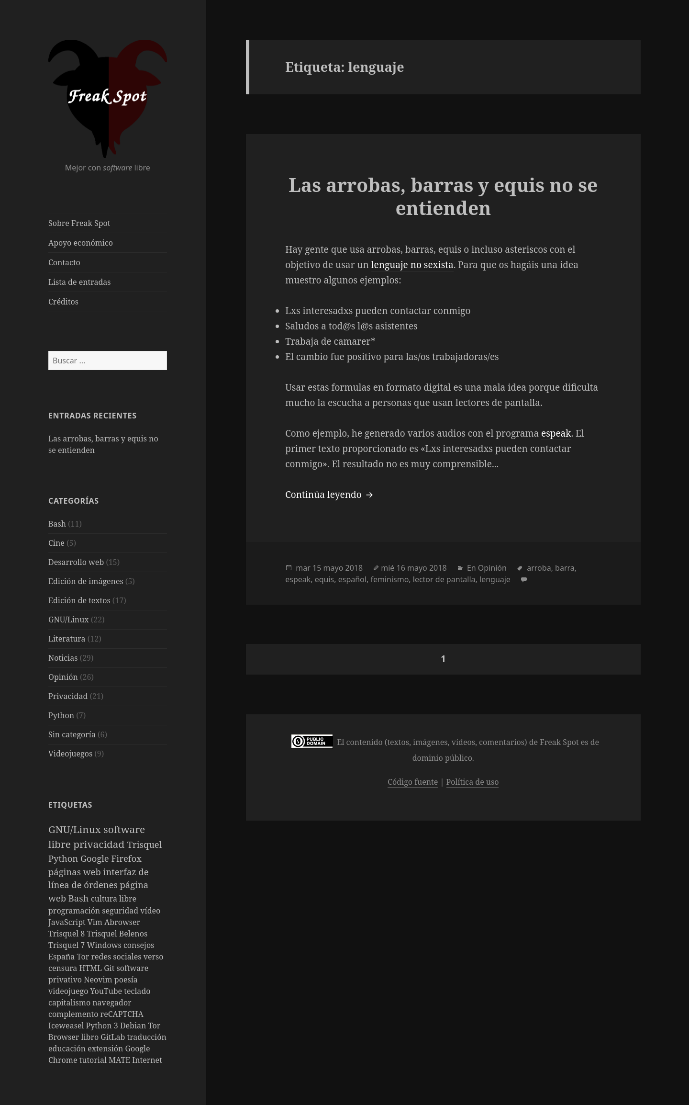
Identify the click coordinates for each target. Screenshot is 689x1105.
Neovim (99, 979)
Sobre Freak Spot (79, 223)
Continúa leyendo (330, 494)
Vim (96, 922)
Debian (134, 1025)
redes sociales (117, 956)
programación (75, 910)
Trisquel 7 (67, 945)
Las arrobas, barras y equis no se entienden (443, 196)
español (352, 579)
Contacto (64, 262)
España (62, 956)
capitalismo (70, 1002)
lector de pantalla (444, 579)
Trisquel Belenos (117, 933)
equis (324, 579)
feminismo (389, 579)
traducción (147, 1037)
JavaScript (68, 922)
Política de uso (472, 782)
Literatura (67, 638)
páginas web (75, 872)
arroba (539, 568)
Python (61, 715)
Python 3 (103, 1025)
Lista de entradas (79, 282)
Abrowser (122, 922)
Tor (84, 956)
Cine (56, 543)
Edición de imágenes (85, 581)
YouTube (107, 991)
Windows (105, 945)
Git (110, 968)
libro (91, 1037)
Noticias (63, 658)
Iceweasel (67, 1025)
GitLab (113, 1037)
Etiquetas (70, 805)
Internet (147, 1060)
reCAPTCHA (122, 1014)
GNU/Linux (68, 619)
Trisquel (144, 844)
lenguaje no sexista (412, 265)
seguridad (121, 910)
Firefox (126, 858)
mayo (333, 568)
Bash (57, 524)
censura (63, 968)
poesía (126, 979)
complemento (74, 1014)
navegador (111, 1002)
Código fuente (413, 782)
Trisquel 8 (67, 933)
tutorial (94, 1060)
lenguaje (495, 579)
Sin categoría (72, 734)
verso (154, 956)
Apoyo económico (80, 242)
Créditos (63, 301)
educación (68, 1048)
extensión (106, 1048)
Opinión (63, 677)
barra (565, 568)
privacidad (100, 844)
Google (95, 858)
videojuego (69, 991)
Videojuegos (70, 753)
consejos (138, 945)
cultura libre (113, 898)
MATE (120, 1060)
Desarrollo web (76, 562)
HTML (91, 968)
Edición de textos (79, 600)
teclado (137, 991)
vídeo (150, 910)
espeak (556, 433)
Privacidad (68, 696)
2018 (354, 568)
